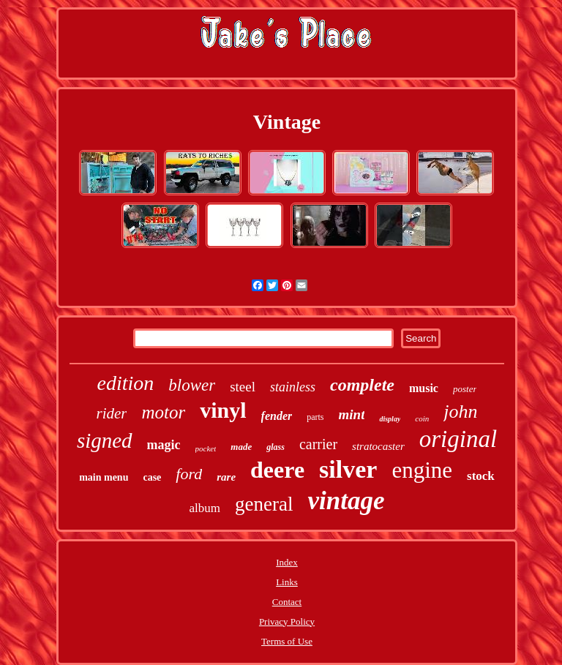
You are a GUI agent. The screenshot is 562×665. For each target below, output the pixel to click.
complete (362, 384)
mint (352, 414)
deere (277, 470)
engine (421, 470)
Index (287, 562)
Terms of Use (286, 641)
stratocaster (378, 446)
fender (277, 416)
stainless (292, 387)
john (460, 411)
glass (275, 447)
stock (481, 476)
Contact (286, 601)
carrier (318, 444)
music (423, 388)
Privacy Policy (287, 621)
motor (163, 412)
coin (422, 418)
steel (242, 386)
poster (465, 388)
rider (111, 413)
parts (315, 417)
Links (287, 581)
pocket (206, 448)
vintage (345, 500)
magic (164, 444)
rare (226, 477)
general (264, 504)
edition (125, 383)
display (389, 419)
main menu (103, 477)
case (152, 477)
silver (348, 469)
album (205, 508)
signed (104, 440)
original (458, 439)
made (241, 446)
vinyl (223, 410)
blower (191, 385)
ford (189, 474)
